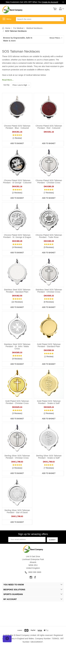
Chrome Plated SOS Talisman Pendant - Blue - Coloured (17, 127)
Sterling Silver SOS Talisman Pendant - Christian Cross (17, 457)
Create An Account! (50, 2)
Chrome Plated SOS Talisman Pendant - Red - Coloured (49, 127)
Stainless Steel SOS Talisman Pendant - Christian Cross (49, 291)
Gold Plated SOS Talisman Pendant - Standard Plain (49, 345)
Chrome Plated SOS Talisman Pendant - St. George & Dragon (17, 236)
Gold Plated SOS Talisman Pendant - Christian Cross (17, 402)
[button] (33, 39)
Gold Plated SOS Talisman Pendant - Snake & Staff (49, 402)
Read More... (7, 80)
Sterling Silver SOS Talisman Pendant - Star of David (17, 511)
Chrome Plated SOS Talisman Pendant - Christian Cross (49, 181)
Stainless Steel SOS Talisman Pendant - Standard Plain (17, 291)
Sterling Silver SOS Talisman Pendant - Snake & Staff (49, 457)
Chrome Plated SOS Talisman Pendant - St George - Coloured (17, 181)
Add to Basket (17, 143)
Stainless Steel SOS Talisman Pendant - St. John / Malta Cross (17, 346)
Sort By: (6, 85)
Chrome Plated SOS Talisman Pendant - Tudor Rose (49, 236)
